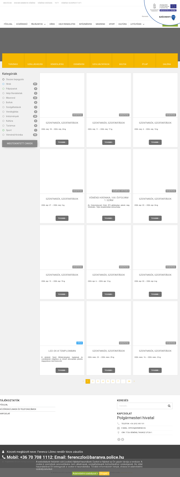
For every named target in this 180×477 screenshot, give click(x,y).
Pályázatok (38, 24)
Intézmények (85, 24)
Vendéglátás (19, 111)
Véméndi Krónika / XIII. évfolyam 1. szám (108, 199)
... (123, 381)
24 (129, 381)
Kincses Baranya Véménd (24, 3)
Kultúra (123, 24)
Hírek (52, 24)
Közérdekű (21, 24)
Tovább (62, 142)
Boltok (19, 102)
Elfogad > (104, 473)
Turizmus (19, 125)
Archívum (7, 3)
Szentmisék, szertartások (62, 123)
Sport (112, 24)
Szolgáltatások (19, 107)
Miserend (100, 24)
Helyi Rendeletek (19, 93)
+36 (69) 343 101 (137, 424)
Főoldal (8, 24)
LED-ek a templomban (62, 351)
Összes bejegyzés (13, 79)
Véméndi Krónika (45, 3)
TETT (57, 3)
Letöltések (137, 24)
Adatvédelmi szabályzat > (85, 473)
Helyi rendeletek (67, 24)
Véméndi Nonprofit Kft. (71, 3)
